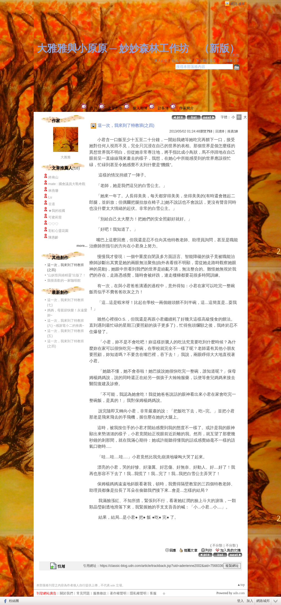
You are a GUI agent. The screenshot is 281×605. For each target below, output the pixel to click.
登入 (240, 601)
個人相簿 (140, 108)
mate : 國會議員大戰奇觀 (66, 184)
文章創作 (115, 108)
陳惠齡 (53, 237)
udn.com (239, 593)
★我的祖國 (56, 211)
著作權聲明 (118, 593)
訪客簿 (163, 108)
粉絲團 (14, 601)
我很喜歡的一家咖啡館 (64, 280)
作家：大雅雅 (229, 55)
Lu (50, 197)
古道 (51, 204)
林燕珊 (55, 191)
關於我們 (66, 593)
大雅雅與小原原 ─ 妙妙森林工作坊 (113, 48)
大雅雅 (66, 157)
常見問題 (83, 593)
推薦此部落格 (182, 61)
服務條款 (99, 593)
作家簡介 (186, 108)
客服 (153, 593)
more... (81, 246)
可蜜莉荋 (55, 217)
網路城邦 (237, 4)
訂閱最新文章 (229, 61)
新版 (219, 48)
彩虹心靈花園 (58, 231)
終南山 (53, 177)
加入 (250, 601)
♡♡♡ (53, 224)
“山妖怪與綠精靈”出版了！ (66, 275)
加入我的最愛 (206, 61)
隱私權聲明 (138, 593)
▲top (241, 585)
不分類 (217, 545)
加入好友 (161, 61)
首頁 (93, 108)
